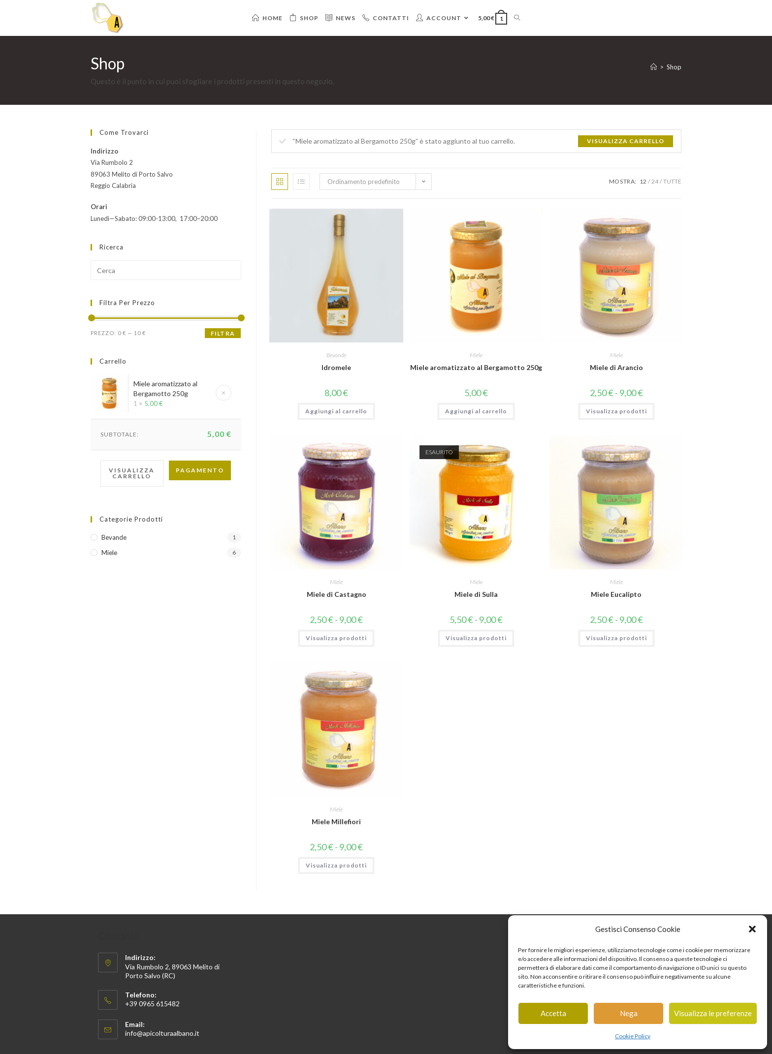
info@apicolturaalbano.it (162, 1033)
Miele (476, 355)
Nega (629, 1013)
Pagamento (200, 470)
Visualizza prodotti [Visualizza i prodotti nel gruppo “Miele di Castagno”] (336, 638)
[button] (752, 929)
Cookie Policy (632, 1036)
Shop (674, 67)
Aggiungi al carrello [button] (336, 411)
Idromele (336, 367)
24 (654, 181)
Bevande (336, 355)
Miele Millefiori (336, 821)
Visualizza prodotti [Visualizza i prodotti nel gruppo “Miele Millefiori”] (336, 865)
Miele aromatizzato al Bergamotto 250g (476, 367)
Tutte (672, 181)
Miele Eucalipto (616, 594)
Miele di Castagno (336, 594)
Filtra (223, 333)
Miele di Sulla (476, 594)
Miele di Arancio (616, 367)
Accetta (553, 1013)
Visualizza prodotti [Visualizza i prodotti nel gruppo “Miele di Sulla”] (476, 638)
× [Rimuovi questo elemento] (223, 392)
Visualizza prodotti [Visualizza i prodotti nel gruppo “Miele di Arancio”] (616, 411)
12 (643, 181)
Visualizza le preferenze (713, 1013)
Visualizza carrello (625, 141)
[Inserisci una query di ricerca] (166, 270)
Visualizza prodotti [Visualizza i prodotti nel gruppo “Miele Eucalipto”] (616, 638)
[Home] (653, 67)
